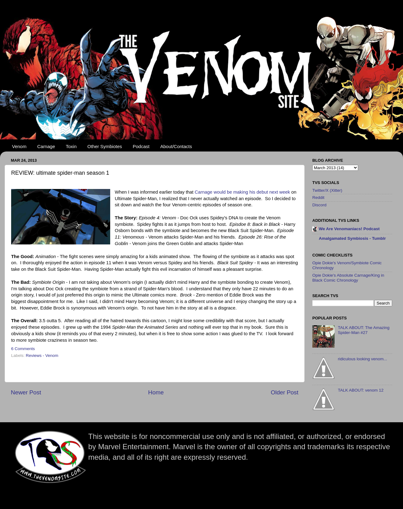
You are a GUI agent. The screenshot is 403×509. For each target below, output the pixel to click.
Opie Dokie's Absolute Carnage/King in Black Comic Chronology (348, 278)
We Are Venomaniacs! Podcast (349, 228)
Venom (19, 146)
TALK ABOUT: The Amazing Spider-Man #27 (363, 330)
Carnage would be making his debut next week (242, 192)
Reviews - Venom (42, 355)
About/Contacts (176, 146)
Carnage (46, 146)
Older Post (284, 392)
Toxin (71, 146)
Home (156, 392)
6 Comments (23, 348)
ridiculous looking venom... (362, 359)
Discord (319, 205)
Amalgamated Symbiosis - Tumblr (352, 238)
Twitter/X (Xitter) (327, 190)
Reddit (318, 197)
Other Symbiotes (104, 146)
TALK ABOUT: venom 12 (361, 390)
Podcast (141, 146)
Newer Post (26, 392)
